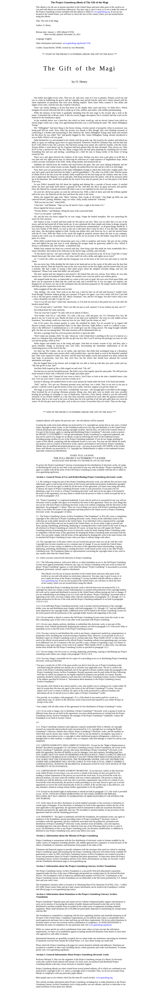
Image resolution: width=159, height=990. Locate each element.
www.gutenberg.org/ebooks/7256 (76, 43)
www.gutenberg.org (101, 12)
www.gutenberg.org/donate (100, 925)
